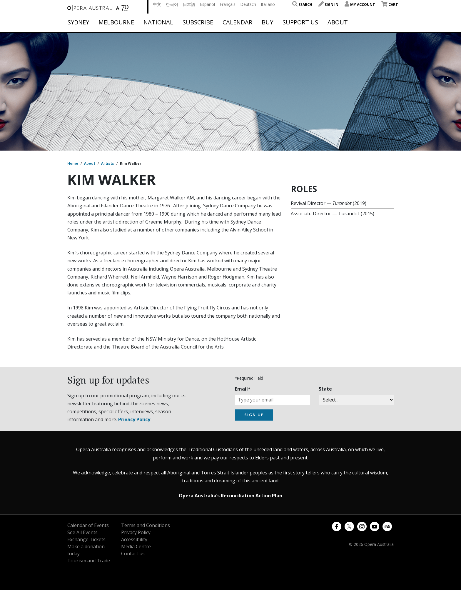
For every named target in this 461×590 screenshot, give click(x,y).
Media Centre (136, 546)
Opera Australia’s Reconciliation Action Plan (230, 495)
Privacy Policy (134, 419)
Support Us (300, 22)
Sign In (328, 4)
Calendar (237, 22)
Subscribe (198, 22)
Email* (242, 389)
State (325, 389)
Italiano (268, 4)
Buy (267, 22)
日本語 (189, 4)
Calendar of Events (88, 525)
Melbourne (116, 22)
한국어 (172, 4)
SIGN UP (254, 414)
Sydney (78, 22)
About (338, 22)
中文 (157, 4)
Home (72, 163)
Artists (107, 163)
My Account (360, 4)
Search (302, 4)
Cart (389, 4)
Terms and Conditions (145, 525)
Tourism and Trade (88, 560)
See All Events (82, 532)
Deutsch (248, 4)
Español (207, 4)
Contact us (133, 553)
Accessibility (134, 539)
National (158, 22)
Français (227, 4)
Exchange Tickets (86, 539)
